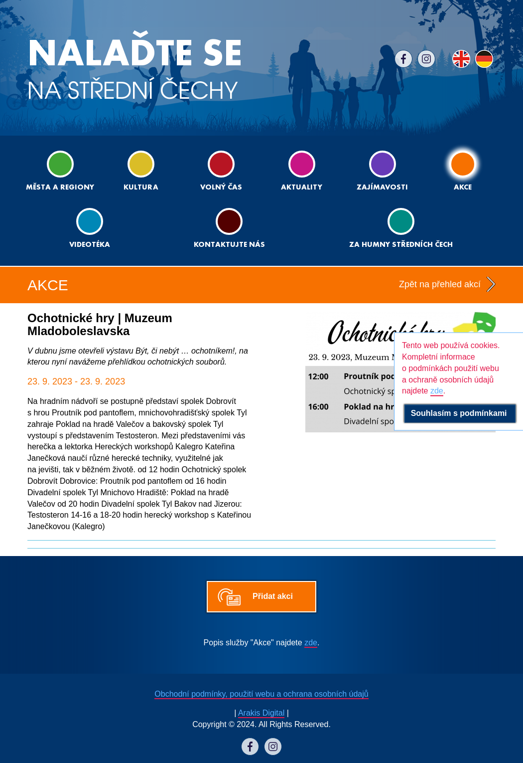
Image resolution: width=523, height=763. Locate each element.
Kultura (141, 171)
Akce (462, 171)
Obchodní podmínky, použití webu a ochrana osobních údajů (261, 694)
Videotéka (89, 228)
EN (461, 59)
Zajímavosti (382, 171)
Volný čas (221, 171)
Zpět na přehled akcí (440, 284)
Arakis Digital (261, 713)
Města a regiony (60, 171)
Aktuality (301, 171)
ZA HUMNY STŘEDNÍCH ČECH (401, 228)
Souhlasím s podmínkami (460, 413)
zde (310, 642)
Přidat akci (273, 596)
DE (484, 59)
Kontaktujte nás (229, 228)
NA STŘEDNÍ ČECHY (134, 69)
